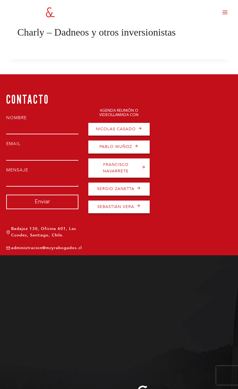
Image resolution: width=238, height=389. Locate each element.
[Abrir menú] (225, 12)
